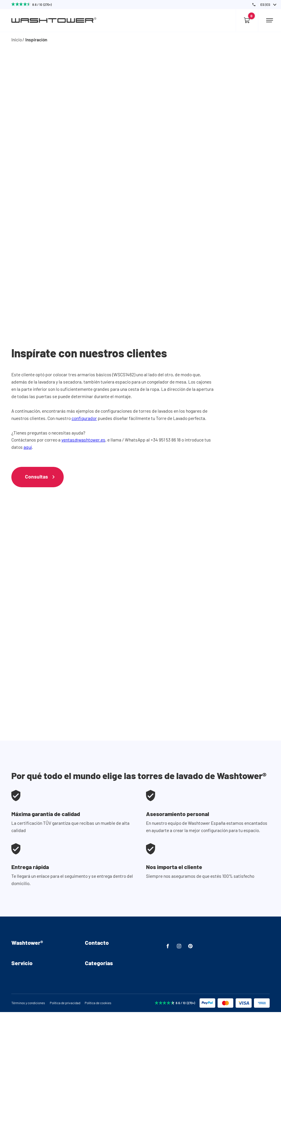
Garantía (19, 1057)
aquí (28, 447)
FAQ (15, 982)
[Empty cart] (247, 20)
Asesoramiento (26, 1030)
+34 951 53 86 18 (100, 964)
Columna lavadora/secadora (112, 1057)
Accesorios (96, 1084)
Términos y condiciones (28, 1121)
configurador (84, 418)
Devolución (22, 1048)
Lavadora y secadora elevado (113, 1048)
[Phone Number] (254, 5)
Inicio (16, 39)
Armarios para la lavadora (110, 1030)
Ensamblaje (22, 964)
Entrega (19, 1039)
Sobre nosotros (26, 955)
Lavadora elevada (102, 1039)
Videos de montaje (29, 973)
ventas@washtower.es (83, 439)
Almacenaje (96, 1075)
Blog (15, 1000)
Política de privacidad (65, 1121)
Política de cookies (98, 1121)
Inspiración (36, 39)
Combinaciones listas (106, 1066)
